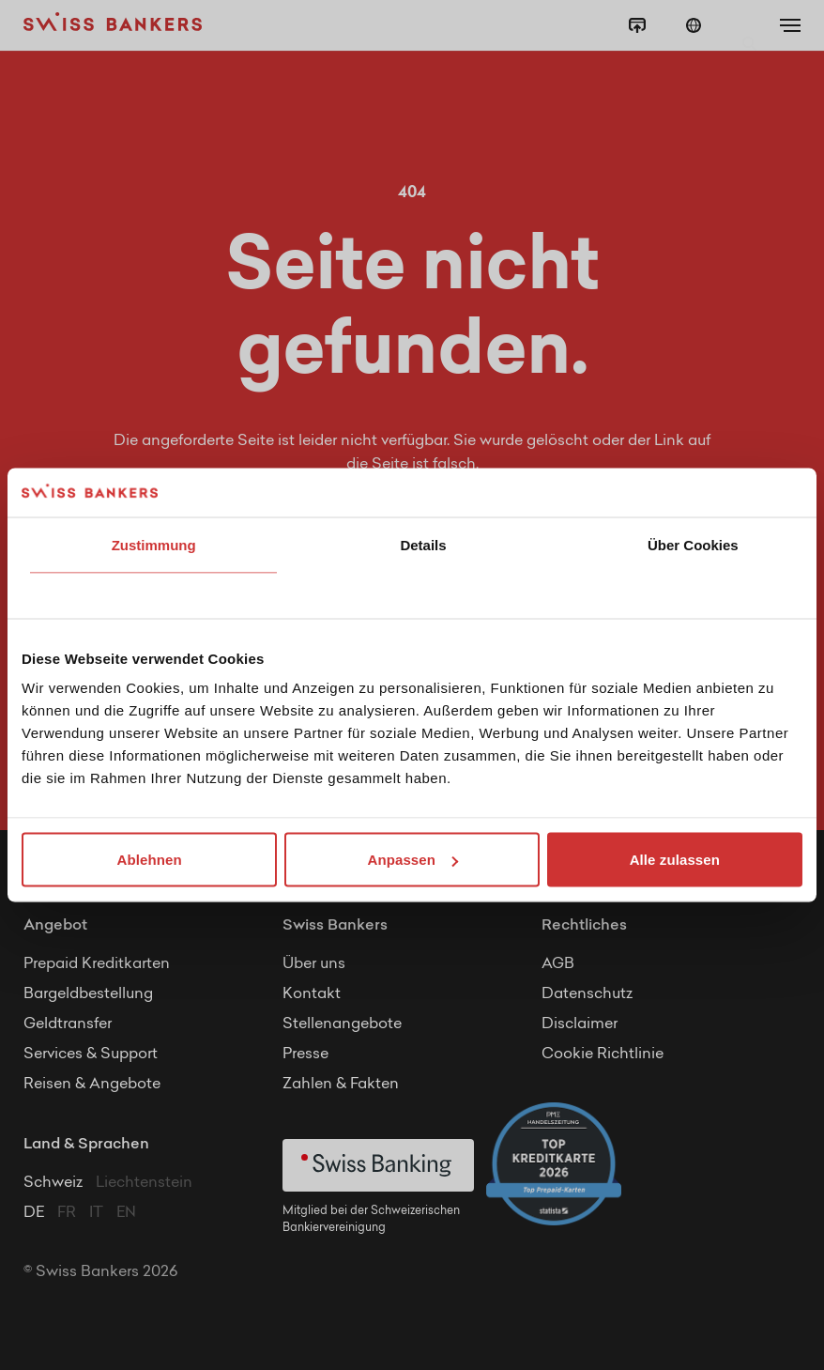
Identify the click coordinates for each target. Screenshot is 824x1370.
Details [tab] (423, 544)
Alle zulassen (675, 860)
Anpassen (413, 860)
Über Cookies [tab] (693, 544)
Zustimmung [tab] (154, 544)
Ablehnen (149, 860)
